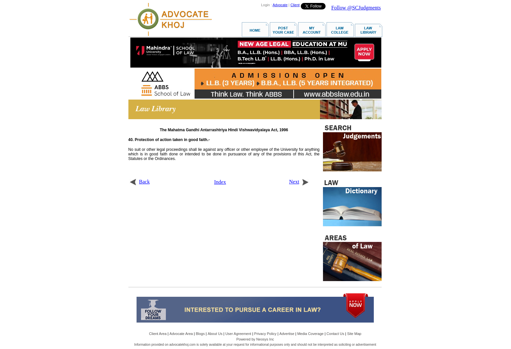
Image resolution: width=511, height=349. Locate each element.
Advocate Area (181, 334)
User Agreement (238, 334)
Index (220, 182)
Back (139, 181)
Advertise (286, 334)
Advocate (279, 5)
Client (294, 5)
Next (299, 181)
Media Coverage (310, 334)
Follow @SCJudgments (356, 7)
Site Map (354, 334)
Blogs (200, 334)
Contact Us (335, 334)
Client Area (158, 334)
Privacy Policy (265, 334)
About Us (215, 334)
